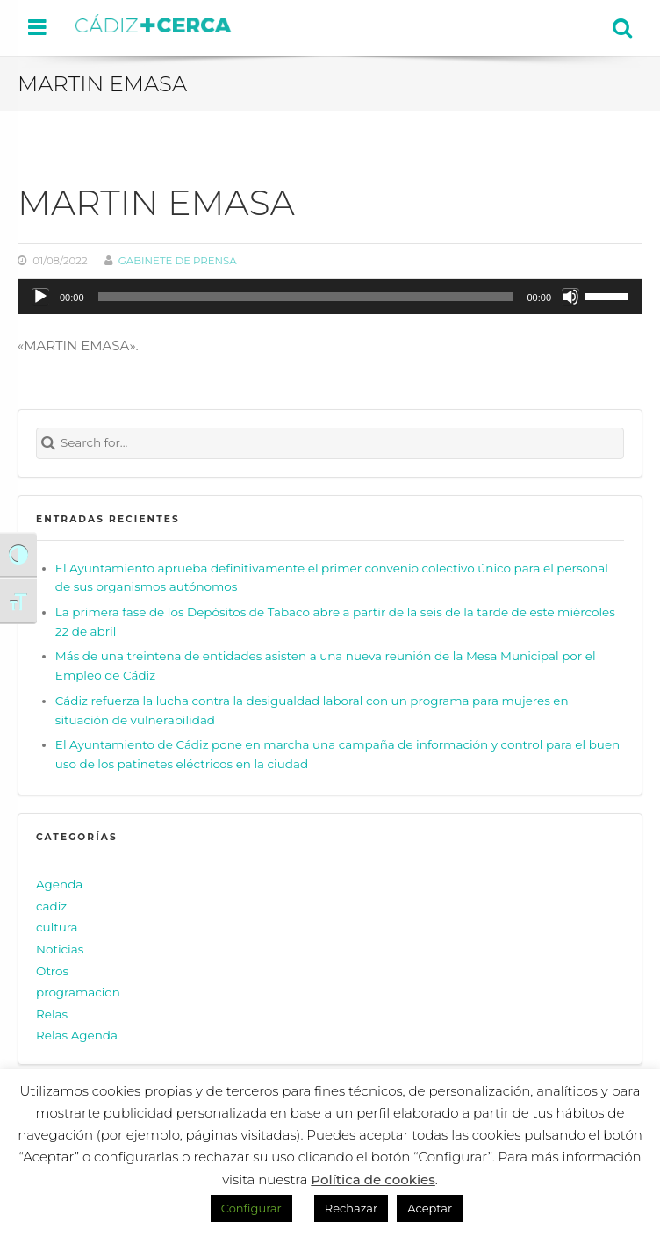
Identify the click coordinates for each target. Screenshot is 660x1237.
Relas (52, 1014)
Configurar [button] (251, 1208)
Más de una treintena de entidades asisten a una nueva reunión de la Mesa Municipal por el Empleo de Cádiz (325, 665)
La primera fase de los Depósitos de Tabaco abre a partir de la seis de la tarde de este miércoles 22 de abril (335, 621)
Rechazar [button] (351, 1208)
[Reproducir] (40, 297)
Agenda (59, 884)
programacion (78, 992)
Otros (52, 971)
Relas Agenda (77, 1035)
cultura (57, 927)
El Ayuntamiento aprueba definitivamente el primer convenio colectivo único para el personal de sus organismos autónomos (331, 577)
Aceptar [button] (429, 1208)
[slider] (305, 296)
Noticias (59, 949)
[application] (330, 296)
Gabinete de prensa (177, 261)
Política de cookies (373, 1179)
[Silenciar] (570, 297)
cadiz (51, 906)
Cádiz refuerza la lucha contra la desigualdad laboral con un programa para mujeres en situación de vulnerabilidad (312, 710)
